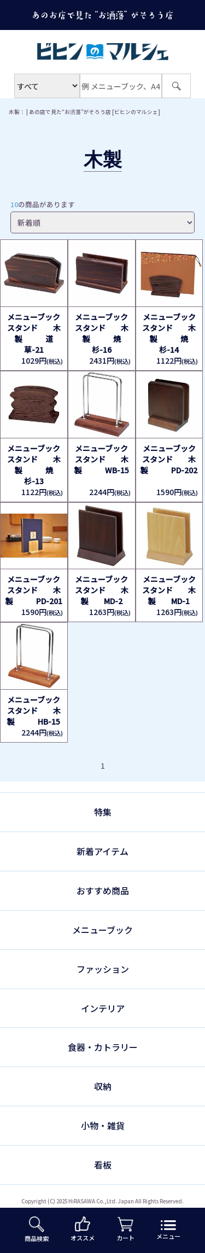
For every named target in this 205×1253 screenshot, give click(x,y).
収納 (103, 1086)
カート (125, 1229)
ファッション (103, 968)
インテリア (103, 1008)
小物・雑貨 (103, 1125)
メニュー (168, 1230)
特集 (103, 811)
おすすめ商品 (103, 890)
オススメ (83, 1229)
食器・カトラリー (103, 1046)
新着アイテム (102, 851)
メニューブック (102, 929)
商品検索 (37, 1229)
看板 (103, 1164)
